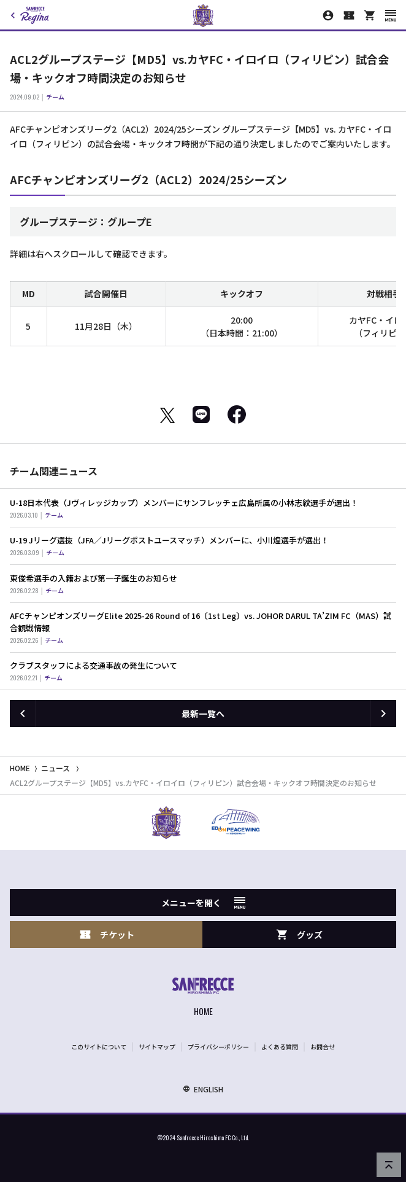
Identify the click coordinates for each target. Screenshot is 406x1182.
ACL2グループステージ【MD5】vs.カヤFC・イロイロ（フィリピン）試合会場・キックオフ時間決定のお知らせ (193, 782)
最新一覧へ (203, 713)
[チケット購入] (349, 15)
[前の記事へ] (23, 713)
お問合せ (322, 1046)
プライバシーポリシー (218, 1046)
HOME (20, 768)
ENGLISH (203, 1089)
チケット (106, 934)
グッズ (299, 934)
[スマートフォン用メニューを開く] (390, 15)
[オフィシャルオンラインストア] (369, 15)
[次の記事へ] (383, 713)
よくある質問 (279, 1046)
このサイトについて (98, 1046)
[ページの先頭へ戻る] (389, 1165)
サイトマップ (157, 1046)
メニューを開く (203, 902)
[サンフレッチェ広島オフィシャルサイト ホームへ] (203, 998)
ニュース (55, 768)
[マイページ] (328, 15)
